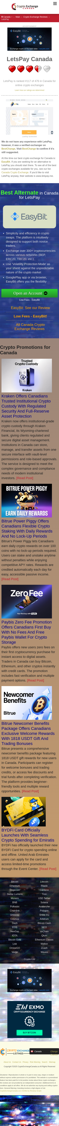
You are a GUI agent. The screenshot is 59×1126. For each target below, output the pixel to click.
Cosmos (14, 921)
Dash (14, 925)
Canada (6, 17)
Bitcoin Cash (44, 925)
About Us (7, 1062)
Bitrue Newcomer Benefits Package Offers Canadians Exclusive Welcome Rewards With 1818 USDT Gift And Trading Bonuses (28, 733)
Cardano (44, 892)
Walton (44, 946)
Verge (15, 954)
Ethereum (15, 888)
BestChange (8, 148)
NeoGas (14, 934)
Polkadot (14, 909)
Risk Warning (35, 1062)
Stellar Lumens (15, 896)
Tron (44, 896)
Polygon (44, 913)
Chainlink (15, 913)
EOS (14, 929)
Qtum (44, 938)
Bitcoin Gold (14, 942)
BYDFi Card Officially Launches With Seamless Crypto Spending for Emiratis (27, 835)
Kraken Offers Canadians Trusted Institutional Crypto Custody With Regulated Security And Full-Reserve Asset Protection (26, 406)
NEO (44, 929)
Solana (44, 905)
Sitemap (52, 1062)
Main (18, 17)
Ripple (44, 888)
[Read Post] (24, 478)
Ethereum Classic (44, 942)
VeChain (44, 934)
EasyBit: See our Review (30, 310)
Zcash (44, 950)
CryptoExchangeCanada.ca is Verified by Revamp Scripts (20, 1091)
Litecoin (44, 884)
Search (44, 1062)
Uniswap (14, 917)
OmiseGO (14, 950)
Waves (44, 954)
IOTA (14, 938)
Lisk (15, 946)
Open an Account (30, 293)
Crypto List (29, 959)
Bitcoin (14, 884)
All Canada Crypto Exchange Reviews (29, 329)
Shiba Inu (44, 917)
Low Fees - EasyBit (31, 299)
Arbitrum (44, 921)
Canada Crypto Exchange (14, 172)
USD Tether (44, 900)
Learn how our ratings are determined (29, 90)
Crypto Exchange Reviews (35, 17)
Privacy (25, 1062)
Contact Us (16, 1062)
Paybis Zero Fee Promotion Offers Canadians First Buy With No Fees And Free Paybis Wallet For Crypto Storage (26, 632)
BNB (14, 905)
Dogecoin (15, 892)
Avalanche (44, 909)
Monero (15, 900)
